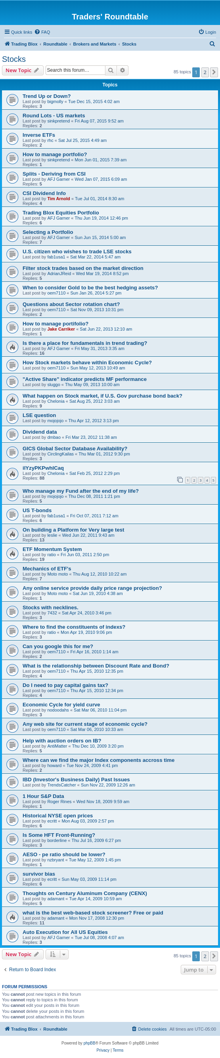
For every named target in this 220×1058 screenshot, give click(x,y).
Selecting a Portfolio (48, 232)
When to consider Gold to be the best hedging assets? (90, 288)
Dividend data (40, 432)
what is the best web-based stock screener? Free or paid (93, 913)
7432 (52, 612)
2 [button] (205, 72)
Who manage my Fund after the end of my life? (81, 491)
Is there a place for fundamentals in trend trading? (85, 343)
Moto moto (57, 574)
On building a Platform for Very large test (73, 530)
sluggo (53, 384)
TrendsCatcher (61, 784)
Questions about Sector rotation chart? (71, 304)
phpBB (90, 1043)
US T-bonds (37, 510)
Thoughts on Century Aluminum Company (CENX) (85, 893)
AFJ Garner (58, 179)
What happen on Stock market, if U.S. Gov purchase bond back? (102, 396)
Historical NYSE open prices (58, 816)
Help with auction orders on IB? (62, 741)
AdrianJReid (59, 273)
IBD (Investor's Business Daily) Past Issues (76, 779)
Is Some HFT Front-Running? (59, 835)
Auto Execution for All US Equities (65, 932)
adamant (55, 898)
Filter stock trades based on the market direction (83, 268)
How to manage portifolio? (55, 324)
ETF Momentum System (52, 549)
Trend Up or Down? (47, 96)
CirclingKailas (60, 454)
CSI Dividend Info (44, 193)
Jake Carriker (61, 329)
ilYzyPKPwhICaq (43, 468)
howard (54, 765)
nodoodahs (58, 710)
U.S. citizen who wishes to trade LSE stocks (77, 251)
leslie (52, 535)
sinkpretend (58, 121)
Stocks (14, 59)
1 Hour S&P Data (43, 796)
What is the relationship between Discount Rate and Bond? (96, 666)
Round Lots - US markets (54, 116)
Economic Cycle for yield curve (61, 705)
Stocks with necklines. (50, 607)
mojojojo (55, 420)
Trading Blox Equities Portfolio (61, 213)
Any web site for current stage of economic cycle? (85, 724)
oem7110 (56, 293)
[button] (214, 72)
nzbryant (55, 859)
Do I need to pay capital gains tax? (65, 685)
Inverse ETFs (39, 135)
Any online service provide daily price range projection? (92, 588)
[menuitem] (42, 32)
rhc (50, 140)
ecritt (52, 821)
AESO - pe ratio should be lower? (64, 854)
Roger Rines (59, 801)
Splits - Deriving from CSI (54, 174)
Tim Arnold (58, 198)
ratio (51, 554)
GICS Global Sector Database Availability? (75, 449)
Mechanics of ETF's (47, 569)
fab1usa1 (56, 256)
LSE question (39, 415)
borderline (57, 840)
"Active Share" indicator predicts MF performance (85, 379)
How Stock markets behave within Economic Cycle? (87, 362)
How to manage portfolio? (55, 154)
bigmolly (55, 101)
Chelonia (55, 401)
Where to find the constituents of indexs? (74, 627)
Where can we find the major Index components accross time (98, 760)
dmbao (54, 437)
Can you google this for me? (58, 646)
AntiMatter (57, 746)
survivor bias (39, 874)
